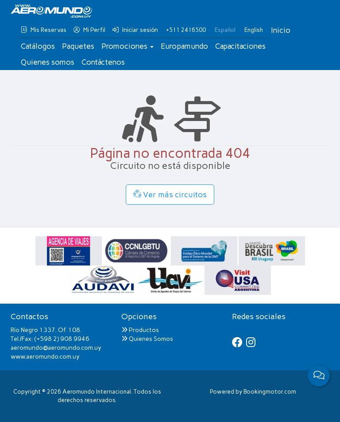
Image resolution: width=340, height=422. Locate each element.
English (253, 30)
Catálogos (38, 46)
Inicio (280, 30)
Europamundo (184, 46)
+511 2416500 (186, 30)
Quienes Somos (147, 339)
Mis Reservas (43, 30)
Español (225, 30)
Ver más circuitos (170, 194)
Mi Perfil (89, 30)
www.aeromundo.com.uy (45, 356)
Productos (140, 330)
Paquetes (78, 46)
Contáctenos (103, 62)
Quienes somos (47, 62)
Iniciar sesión (135, 30)
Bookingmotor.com (269, 391)
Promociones (127, 46)
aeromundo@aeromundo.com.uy (56, 348)
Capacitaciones (240, 46)
